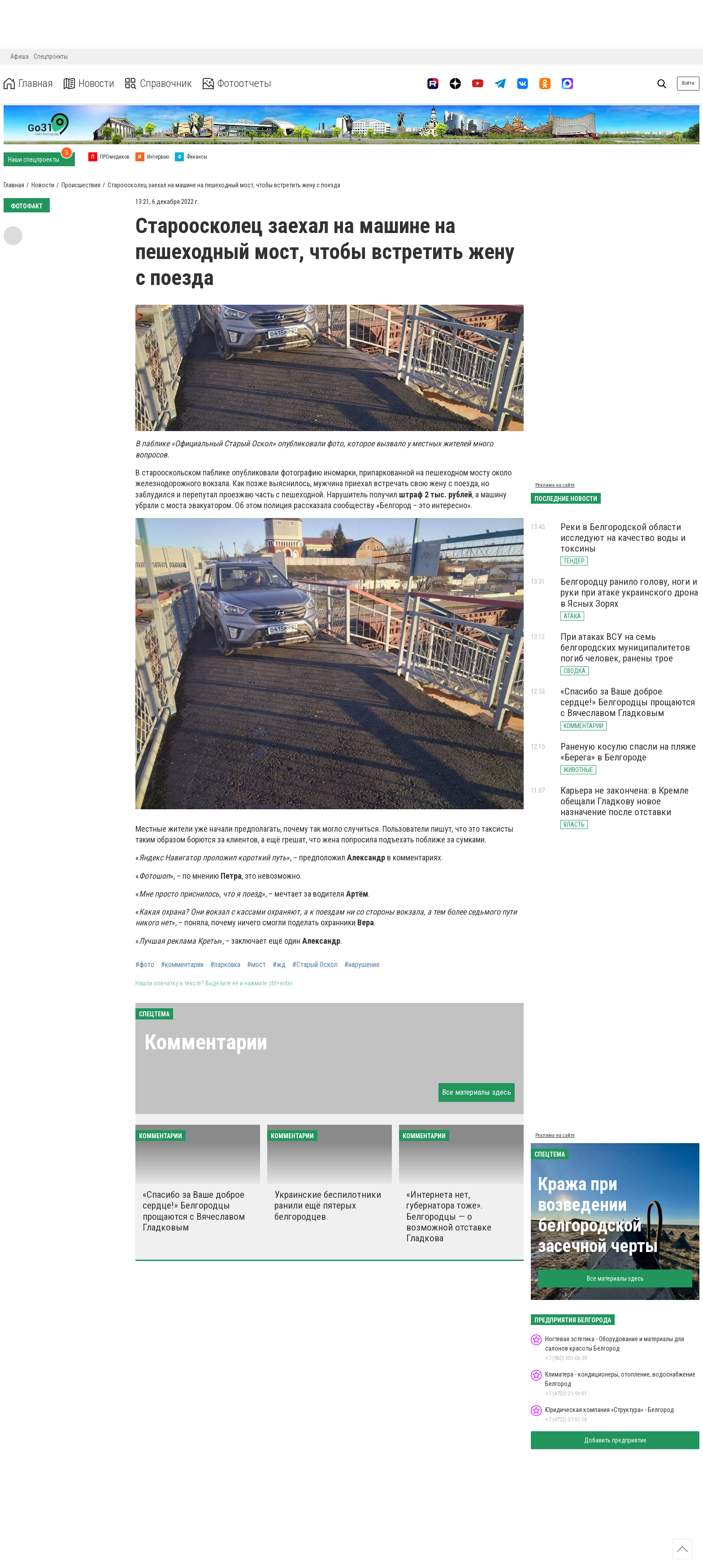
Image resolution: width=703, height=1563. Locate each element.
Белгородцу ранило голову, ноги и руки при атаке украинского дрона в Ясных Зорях (629, 592)
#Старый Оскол (315, 965)
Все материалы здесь (476, 1092)
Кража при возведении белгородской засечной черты (598, 1215)
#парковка (225, 965)
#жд (279, 965)
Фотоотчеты (237, 84)
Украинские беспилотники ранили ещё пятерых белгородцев (327, 1205)
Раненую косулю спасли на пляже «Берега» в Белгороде (628, 752)
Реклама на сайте (555, 485)
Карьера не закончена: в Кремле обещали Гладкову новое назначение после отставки (624, 801)
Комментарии (205, 1042)
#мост (256, 965)
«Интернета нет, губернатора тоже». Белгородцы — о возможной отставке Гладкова (448, 1216)
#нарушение (362, 965)
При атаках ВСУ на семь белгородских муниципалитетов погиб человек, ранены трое (625, 647)
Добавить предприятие (615, 1440)
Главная (28, 84)
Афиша (19, 56)
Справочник (158, 84)
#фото (144, 965)
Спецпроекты (51, 56)
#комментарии (182, 965)
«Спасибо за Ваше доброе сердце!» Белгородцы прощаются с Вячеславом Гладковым (194, 1210)
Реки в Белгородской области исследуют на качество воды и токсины (623, 538)
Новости (89, 84)
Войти (688, 83)
